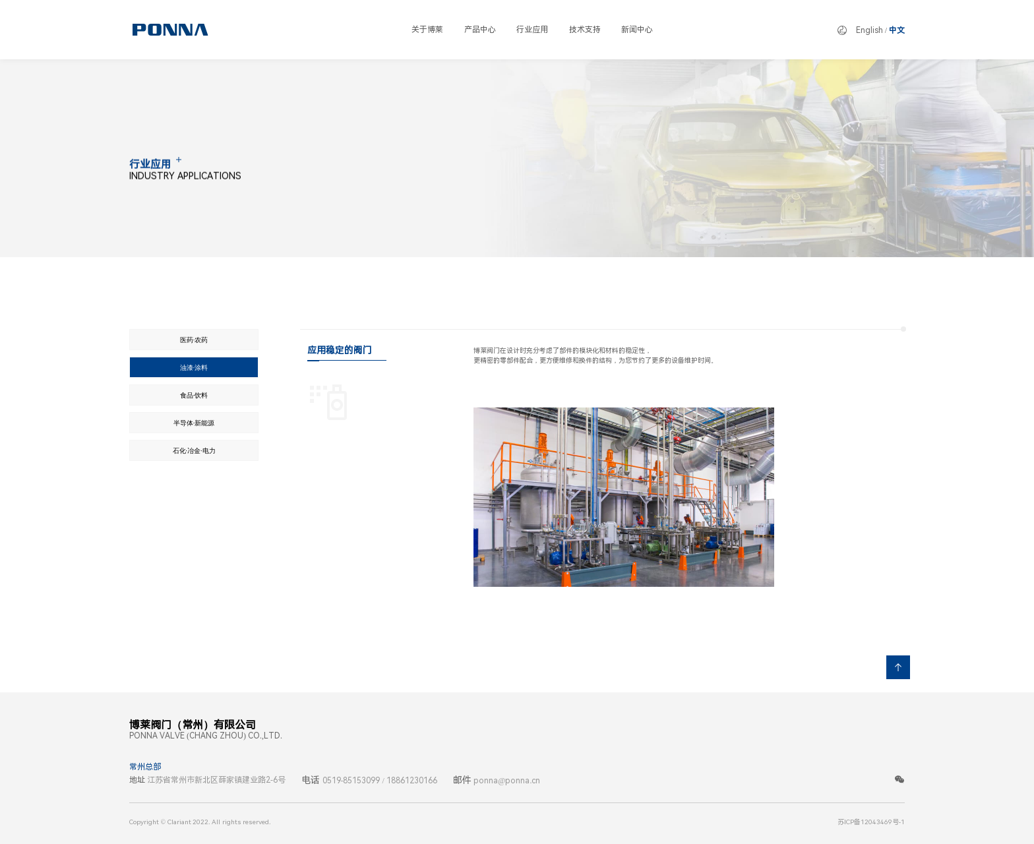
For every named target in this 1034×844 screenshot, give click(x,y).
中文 (897, 30)
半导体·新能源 (194, 423)
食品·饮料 (194, 395)
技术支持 (585, 29)
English (869, 30)
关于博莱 (427, 29)
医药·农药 (194, 340)
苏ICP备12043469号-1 (871, 822)
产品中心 (480, 29)
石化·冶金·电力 (194, 450)
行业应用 (532, 29)
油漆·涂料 (194, 367)
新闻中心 (637, 29)
